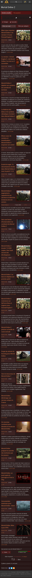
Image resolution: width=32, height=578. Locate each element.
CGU (27, 572)
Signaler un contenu (25, 574)
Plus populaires (17, 13)
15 (2, 337)
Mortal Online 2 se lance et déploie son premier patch (7, 277)
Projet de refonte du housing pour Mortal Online (8, 353)
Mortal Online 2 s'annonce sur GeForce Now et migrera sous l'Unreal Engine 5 (6, 303)
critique (24, 556)
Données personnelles (13, 574)
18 (2, 284)
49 (2, 484)
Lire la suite (10, 52)
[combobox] (8, 26)
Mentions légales (21, 572)
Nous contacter (7, 575)
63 (2, 532)
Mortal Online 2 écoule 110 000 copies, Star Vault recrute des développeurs (7, 250)
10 (2, 176)
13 (2, 407)
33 (2, 361)
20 (2, 231)
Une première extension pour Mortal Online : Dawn (8, 503)
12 (2, 42)
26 (2, 260)
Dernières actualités (6, 13)
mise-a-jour (22, 17)
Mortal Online (4, 358)
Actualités (8, 17)
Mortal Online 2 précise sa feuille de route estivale (7, 329)
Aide (1, 575)
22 (2, 95)
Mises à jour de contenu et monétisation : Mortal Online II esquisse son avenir (7, 140)
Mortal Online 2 (8, 7)
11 (2, 121)
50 (2, 510)
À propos (13, 572)
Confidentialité (4, 574)
